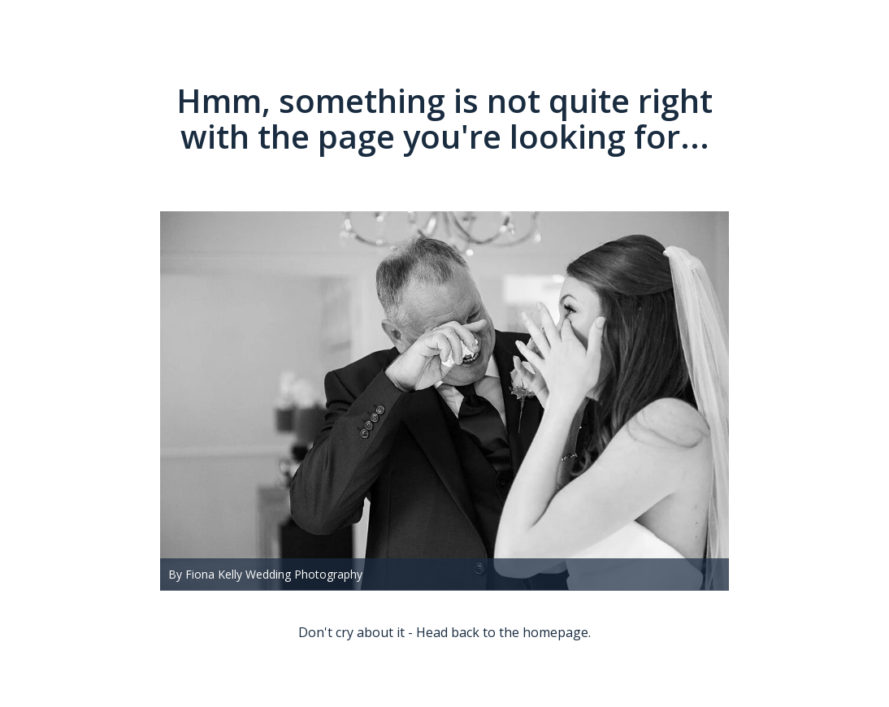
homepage (555, 632)
